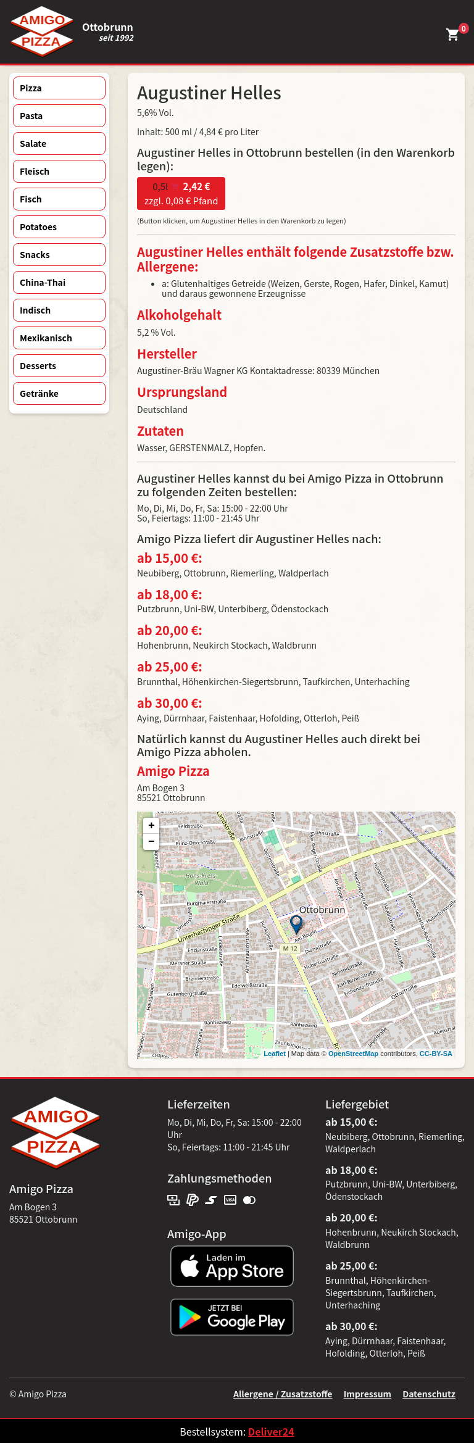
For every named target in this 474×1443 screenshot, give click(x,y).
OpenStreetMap (353, 1053)
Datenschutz (428, 1393)
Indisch (35, 310)
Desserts (38, 365)
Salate (33, 143)
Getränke (39, 393)
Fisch (31, 199)
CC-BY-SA (436, 1053)
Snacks (35, 254)
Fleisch (34, 171)
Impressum (367, 1393)
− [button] (151, 841)
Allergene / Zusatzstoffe (283, 1393)
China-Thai (42, 282)
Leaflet (274, 1053)
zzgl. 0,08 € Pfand (181, 193)
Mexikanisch (46, 337)
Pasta (31, 115)
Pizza (31, 87)
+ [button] (151, 825)
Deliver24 (271, 1431)
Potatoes (38, 226)
